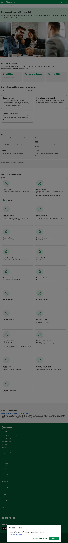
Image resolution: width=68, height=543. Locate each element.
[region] (34, 533)
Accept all (54, 538)
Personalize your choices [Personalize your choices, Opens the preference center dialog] (40, 538)
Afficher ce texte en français (15, 534)
